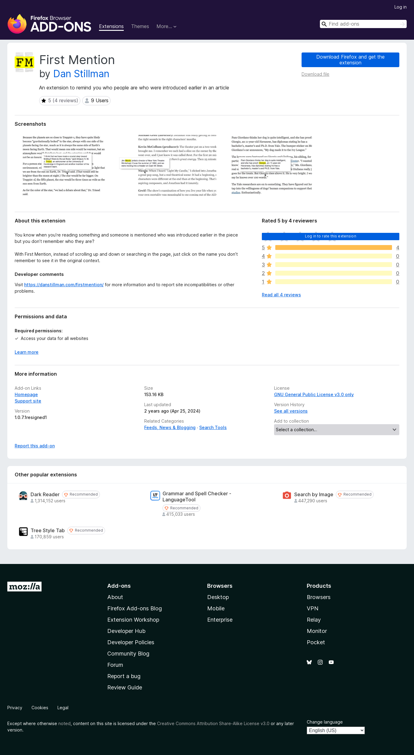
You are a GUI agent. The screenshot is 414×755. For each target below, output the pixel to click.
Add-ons (119, 586)
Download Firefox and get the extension (350, 60)
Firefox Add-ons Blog (134, 608)
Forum (115, 665)
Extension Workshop (133, 619)
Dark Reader (45, 494)
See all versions (291, 411)
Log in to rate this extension (330, 236)
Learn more (26, 352)
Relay (314, 619)
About (115, 597)
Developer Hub (126, 631)
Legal (62, 707)
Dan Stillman (81, 74)
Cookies (39, 707)
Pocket (316, 642)
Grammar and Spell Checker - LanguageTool (197, 496)
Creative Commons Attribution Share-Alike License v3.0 (213, 723)
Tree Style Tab (48, 530)
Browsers (319, 597)
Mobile (216, 608)
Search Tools (213, 427)
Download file (315, 74)
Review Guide (124, 687)
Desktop (218, 597)
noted (64, 723)
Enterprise (220, 619)
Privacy (14, 707)
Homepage (26, 394)
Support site (28, 400)
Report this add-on (35, 445)
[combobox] (363, 24)
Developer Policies (130, 642)
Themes (140, 26)
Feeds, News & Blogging (170, 427)
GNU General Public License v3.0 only (314, 394)
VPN (312, 608)
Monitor (317, 631)
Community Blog (128, 653)
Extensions (111, 26)
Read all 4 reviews (281, 294)
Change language (325, 721)
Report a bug (124, 676)
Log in (400, 6)
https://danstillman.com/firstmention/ (64, 284)
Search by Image (313, 494)
